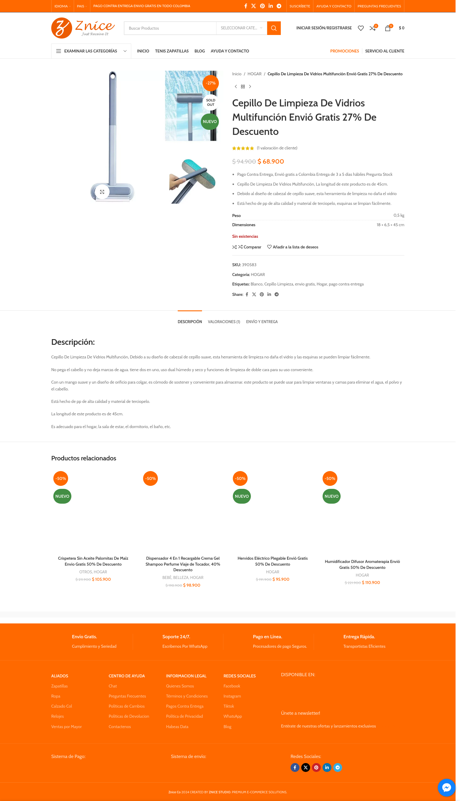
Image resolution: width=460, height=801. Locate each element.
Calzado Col (61, 706)
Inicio (236, 73)
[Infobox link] (92, 642)
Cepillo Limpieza (278, 284)
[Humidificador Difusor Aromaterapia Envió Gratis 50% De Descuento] (362, 512)
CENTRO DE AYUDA (127, 676)
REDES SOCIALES (240, 676)
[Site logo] (83, 27)
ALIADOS (59, 676)
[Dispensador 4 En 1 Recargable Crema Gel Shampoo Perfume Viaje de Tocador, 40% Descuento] (183, 511)
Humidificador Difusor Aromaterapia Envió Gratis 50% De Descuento (362, 564)
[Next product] (250, 86)
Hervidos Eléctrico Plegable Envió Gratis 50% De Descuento (273, 561)
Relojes (57, 716)
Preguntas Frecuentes (127, 696)
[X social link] (253, 6)
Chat (113, 686)
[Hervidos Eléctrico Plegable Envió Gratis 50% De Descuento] (273, 511)
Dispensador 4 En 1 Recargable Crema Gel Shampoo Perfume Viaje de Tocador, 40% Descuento (182, 564)
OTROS (85, 571)
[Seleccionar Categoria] (241, 28)
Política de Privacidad (184, 716)
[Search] (202, 28)
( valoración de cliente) (277, 148)
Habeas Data (177, 726)
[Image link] (96, 769)
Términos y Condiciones (187, 696)
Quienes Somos (180, 686)
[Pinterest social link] (262, 6)
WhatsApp (233, 716)
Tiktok (229, 706)
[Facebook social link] (245, 6)
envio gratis (305, 284)
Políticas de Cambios (127, 706)
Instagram (232, 696)
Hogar (322, 284)
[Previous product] (235, 86)
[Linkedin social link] (271, 6)
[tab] (190, 319)
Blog (227, 726)
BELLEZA (181, 577)
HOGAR (255, 73)
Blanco (256, 284)
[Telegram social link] (279, 6)
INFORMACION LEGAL (186, 676)
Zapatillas (59, 686)
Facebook (232, 686)
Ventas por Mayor (66, 726)
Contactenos (120, 726)
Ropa (55, 696)
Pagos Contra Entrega (184, 706)
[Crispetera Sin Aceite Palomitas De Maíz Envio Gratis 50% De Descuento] (93, 511)
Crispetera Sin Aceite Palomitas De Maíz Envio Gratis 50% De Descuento (93, 561)
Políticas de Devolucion (129, 716)
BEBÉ (167, 577)
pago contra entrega (346, 284)
